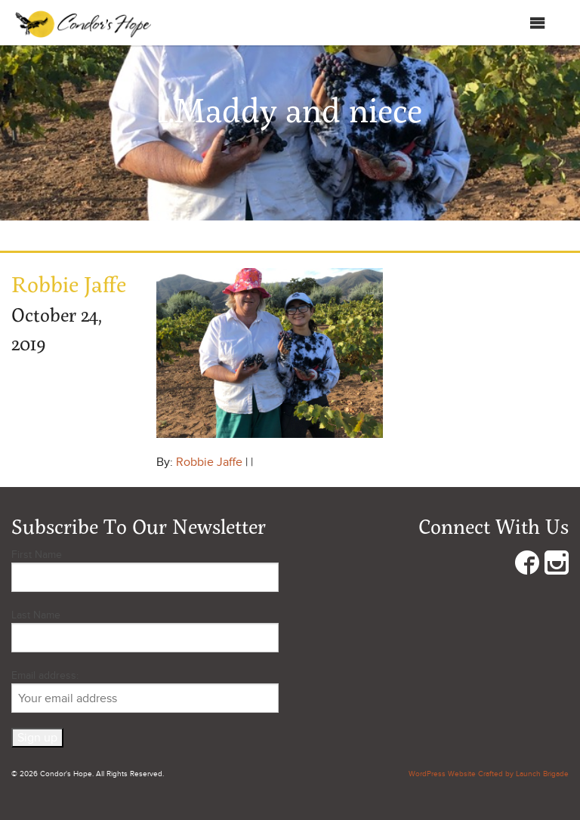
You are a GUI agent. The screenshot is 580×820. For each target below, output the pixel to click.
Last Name (35, 615)
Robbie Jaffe (209, 462)
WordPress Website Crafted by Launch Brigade (489, 773)
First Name (36, 554)
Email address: (145, 691)
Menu (522, 23)
